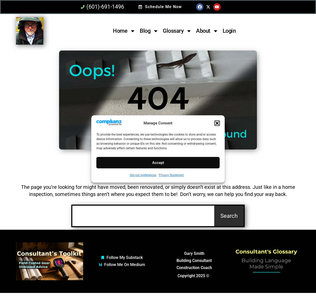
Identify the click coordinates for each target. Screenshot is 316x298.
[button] (217, 123)
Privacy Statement (171, 175)
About (207, 31)
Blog (149, 31)
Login (229, 31)
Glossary (177, 31)
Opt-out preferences (143, 175)
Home (124, 31)
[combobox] (143, 216)
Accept (158, 162)
